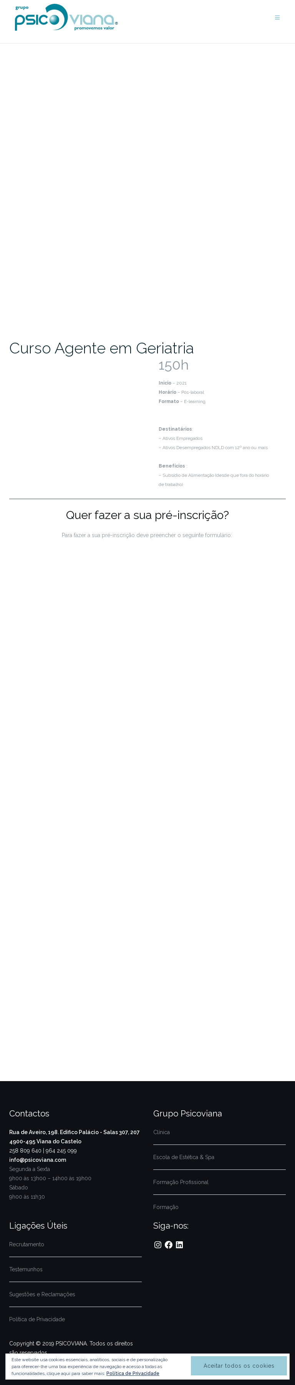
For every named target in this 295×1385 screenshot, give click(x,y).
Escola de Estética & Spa (183, 1157)
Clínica (161, 1132)
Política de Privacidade (37, 1319)
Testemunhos (26, 1269)
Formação (166, 1207)
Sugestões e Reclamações (42, 1294)
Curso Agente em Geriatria (101, 348)
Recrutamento (26, 1244)
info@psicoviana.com (37, 1160)
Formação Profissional (181, 1182)
